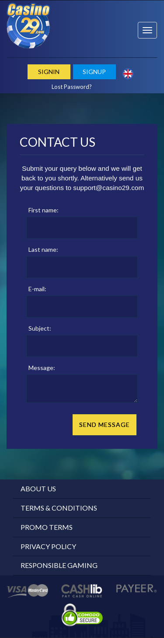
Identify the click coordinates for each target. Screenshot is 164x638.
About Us (38, 488)
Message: (41, 367)
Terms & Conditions (59, 508)
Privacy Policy (48, 546)
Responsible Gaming (59, 565)
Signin (48, 71)
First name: (43, 210)
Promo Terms (47, 527)
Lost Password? (72, 86)
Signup (94, 71)
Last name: (43, 249)
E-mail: (37, 289)
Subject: (39, 328)
